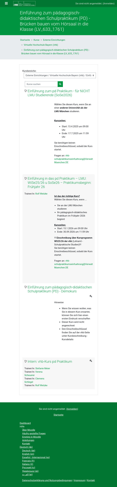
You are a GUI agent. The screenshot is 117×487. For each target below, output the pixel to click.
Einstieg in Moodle (31, 436)
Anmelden (108, 3)
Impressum (79, 480)
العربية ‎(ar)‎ (27, 474)
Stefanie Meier (42, 368)
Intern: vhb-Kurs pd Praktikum (50, 361)
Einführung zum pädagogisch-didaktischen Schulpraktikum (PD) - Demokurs (60, 289)
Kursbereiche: (29, 71)
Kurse (36, 40)
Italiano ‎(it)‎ (27, 464)
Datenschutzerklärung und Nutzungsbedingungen (47, 480)
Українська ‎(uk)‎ (30, 471)
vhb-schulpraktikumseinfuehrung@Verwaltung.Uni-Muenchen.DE (77, 159)
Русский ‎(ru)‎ (28, 467)
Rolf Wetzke (41, 193)
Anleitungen (28, 440)
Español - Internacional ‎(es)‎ (36, 457)
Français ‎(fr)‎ (28, 460)
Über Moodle (28, 430)
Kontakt (26, 443)
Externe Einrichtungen (54, 40)
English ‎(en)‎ (28, 454)
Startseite (25, 40)
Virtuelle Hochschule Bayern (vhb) (41, 44)
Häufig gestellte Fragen (34, 433)
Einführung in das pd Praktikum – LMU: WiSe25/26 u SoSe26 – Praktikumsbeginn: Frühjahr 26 (59, 182)
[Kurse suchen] (41, 84)
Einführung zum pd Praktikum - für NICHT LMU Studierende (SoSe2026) (59, 93)
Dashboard (25, 423)
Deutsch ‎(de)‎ (26, 447)
